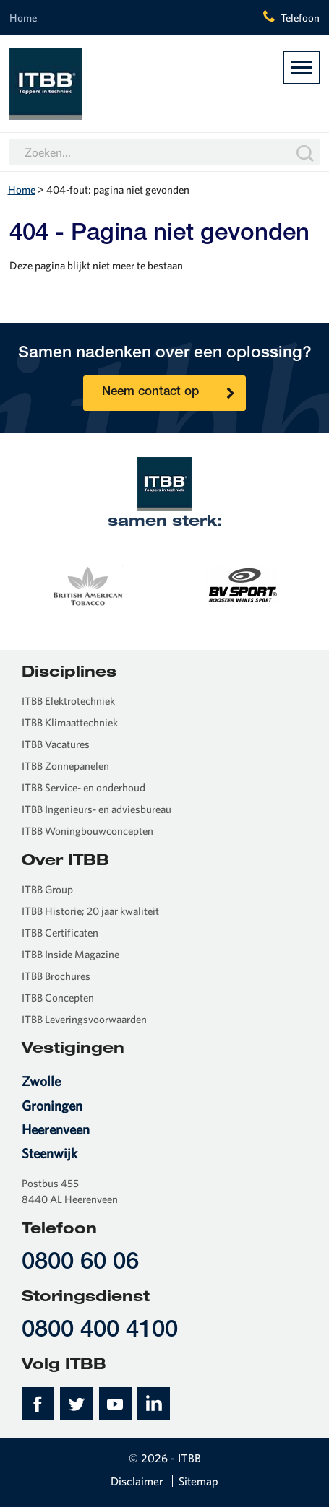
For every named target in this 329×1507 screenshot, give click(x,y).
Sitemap (198, 1481)
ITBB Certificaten (60, 932)
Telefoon (300, 18)
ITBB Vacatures (56, 744)
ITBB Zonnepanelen (65, 766)
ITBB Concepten (58, 997)
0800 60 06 (80, 1263)
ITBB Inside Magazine (70, 954)
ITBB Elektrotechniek (68, 701)
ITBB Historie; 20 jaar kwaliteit (90, 911)
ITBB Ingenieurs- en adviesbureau (96, 809)
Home (23, 18)
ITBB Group (47, 889)
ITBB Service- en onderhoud (83, 787)
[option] (87, 584)
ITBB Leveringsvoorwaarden (84, 1019)
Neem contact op (173, 393)
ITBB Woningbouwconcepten (87, 831)
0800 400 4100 (100, 1331)
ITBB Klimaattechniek (70, 722)
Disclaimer (137, 1481)
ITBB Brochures (56, 976)
